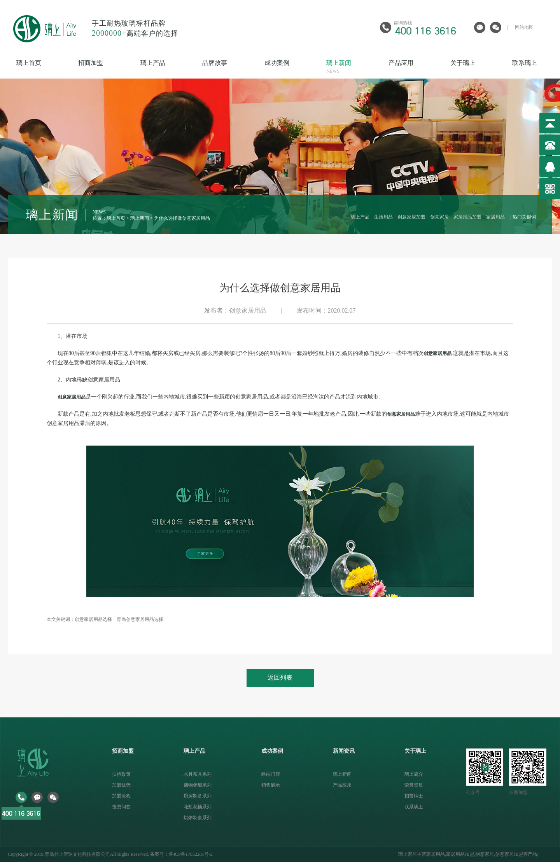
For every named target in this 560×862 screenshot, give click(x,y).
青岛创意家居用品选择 (140, 619)
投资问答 (121, 807)
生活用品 (383, 217)
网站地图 (524, 27)
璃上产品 (167, 67)
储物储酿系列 (198, 785)
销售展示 (270, 785)
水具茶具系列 (198, 774)
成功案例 (291, 67)
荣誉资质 (413, 785)
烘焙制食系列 (198, 817)
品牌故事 (229, 67)
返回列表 (280, 677)
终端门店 (270, 774)
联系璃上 (413, 807)
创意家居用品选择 (93, 619)
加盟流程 (121, 796)
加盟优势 (121, 785)
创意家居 (439, 217)
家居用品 (495, 217)
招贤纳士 (413, 796)
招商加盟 (104, 67)
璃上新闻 (353, 67)
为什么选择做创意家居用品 (182, 218)
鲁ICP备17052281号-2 (191, 854)
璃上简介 (413, 774)
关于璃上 (477, 67)
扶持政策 (121, 774)
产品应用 (415, 67)
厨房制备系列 (198, 796)
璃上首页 (43, 67)
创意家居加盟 (411, 217)
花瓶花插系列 (198, 807)
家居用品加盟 (467, 217)
